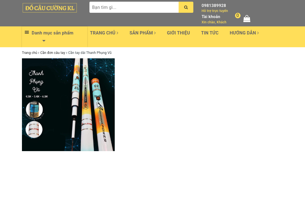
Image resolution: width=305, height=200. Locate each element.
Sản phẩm (142, 33)
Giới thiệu (178, 33)
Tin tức (210, 33)
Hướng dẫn (244, 33)
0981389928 (214, 5)
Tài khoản (211, 16)
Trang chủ (104, 33)
